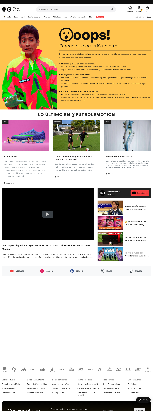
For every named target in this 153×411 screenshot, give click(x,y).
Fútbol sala (57, 17)
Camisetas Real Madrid (87, 384)
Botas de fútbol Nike (36, 388)
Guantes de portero (34, 17)
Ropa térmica (108, 380)
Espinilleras (132, 384)
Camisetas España (111, 388)
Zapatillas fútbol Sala (11, 384)
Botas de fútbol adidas (37, 384)
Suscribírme (140, 193)
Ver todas (147, 371)
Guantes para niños (60, 384)
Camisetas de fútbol (111, 393)
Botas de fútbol (19, 17)
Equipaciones (139, 17)
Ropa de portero (135, 388)
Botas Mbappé (8, 393)
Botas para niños (59, 380)
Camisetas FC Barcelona (88, 388)
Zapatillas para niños (61, 388)
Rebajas (100, 17)
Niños (91, 17)
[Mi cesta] (147, 9)
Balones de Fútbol (35, 393)
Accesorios (83, 17)
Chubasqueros (134, 380)
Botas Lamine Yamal (35, 380)
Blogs (149, 17)
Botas (5, 122)
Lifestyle (73, 17)
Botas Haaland (8, 388)
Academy (57, 122)
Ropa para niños (59, 393)
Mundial (7, 17)
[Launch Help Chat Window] (143, 400)
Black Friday (133, 393)
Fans (65, 17)
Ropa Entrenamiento (111, 384)
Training (47, 17)
